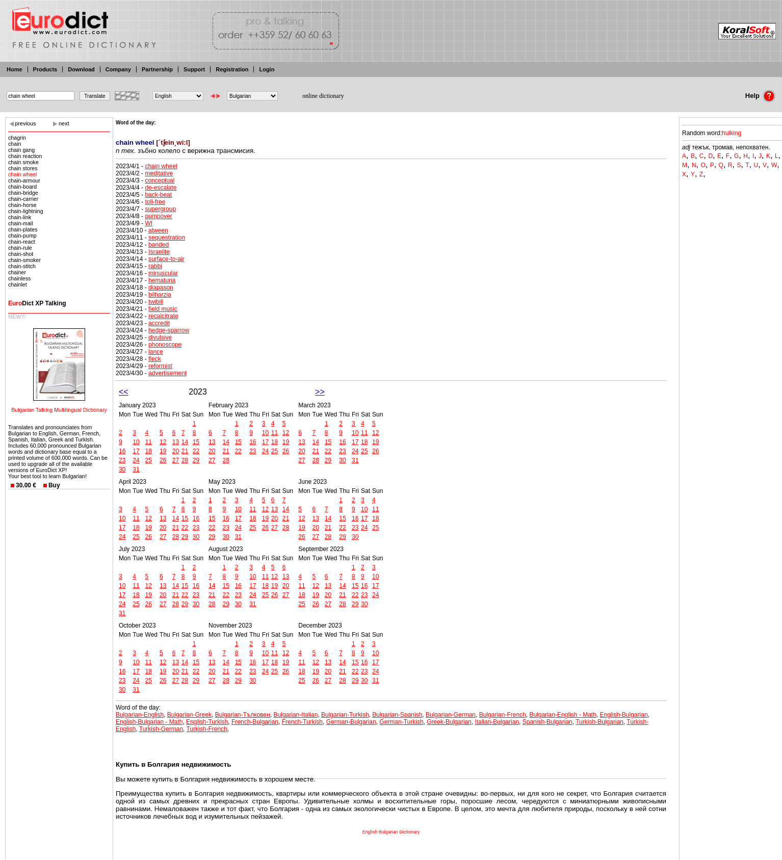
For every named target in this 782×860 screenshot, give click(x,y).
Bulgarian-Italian (296, 714)
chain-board (22, 187)
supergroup (160, 209)
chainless (19, 278)
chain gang (21, 150)
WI (148, 223)
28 (184, 460)
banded (158, 244)
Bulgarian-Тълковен (242, 714)
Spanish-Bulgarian (547, 721)
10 (136, 442)
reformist (160, 366)
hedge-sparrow (168, 330)
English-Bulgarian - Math (149, 721)
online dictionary (323, 95)
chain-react (21, 242)
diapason (160, 287)
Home (14, 69)
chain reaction (25, 156)
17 (136, 451)
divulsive (160, 337)
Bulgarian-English (140, 714)
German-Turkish (401, 721)
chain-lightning (25, 211)
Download (81, 69)
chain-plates (22, 229)
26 (163, 460)
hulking (731, 133)
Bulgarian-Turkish (345, 714)
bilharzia (159, 294)
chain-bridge (23, 193)
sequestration (166, 237)
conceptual (159, 180)
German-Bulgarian (351, 721)
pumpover (158, 216)
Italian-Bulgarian (497, 721)
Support (194, 69)
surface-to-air (166, 259)
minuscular (163, 273)
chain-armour (24, 180)
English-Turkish (207, 721)
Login (266, 69)
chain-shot (20, 254)
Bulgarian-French (502, 714)
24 (136, 460)
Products (45, 69)
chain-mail (20, 223)
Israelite (159, 251)
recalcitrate (163, 316)
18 (148, 451)
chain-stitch (22, 266)
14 (184, 442)
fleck (154, 358)
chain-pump (22, 235)
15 (196, 442)
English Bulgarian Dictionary (391, 832)
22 (196, 451)
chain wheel (22, 174)
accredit (159, 323)
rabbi (155, 266)
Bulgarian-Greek (189, 714)
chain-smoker (24, 260)
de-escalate (160, 187)
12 (163, 442)
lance (155, 351)
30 (122, 469)
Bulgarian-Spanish (397, 714)
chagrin (17, 138)
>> (320, 391)
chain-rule (20, 248)
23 (122, 460)
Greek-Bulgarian (449, 721)
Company (118, 69)
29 (196, 460)
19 (163, 451)
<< (123, 391)
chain (14, 144)
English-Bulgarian (624, 714)
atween (158, 230)
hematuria (161, 280)
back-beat (158, 194)
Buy (54, 485)
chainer (17, 272)
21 (184, 451)
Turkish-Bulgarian (599, 721)
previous (25, 123)
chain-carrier (23, 199)
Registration (232, 69)
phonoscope (164, 344)
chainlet (17, 284)
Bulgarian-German (451, 714)
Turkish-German (161, 729)
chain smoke (23, 162)
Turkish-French (207, 729)
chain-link (19, 217)
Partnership (157, 69)
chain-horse (22, 205)
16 (122, 451)
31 (136, 469)
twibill (155, 301)
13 (175, 442)
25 (148, 460)
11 (148, 442)
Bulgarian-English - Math (562, 714)
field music (162, 308)
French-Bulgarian (254, 721)
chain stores (22, 168)
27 (175, 460)
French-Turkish (302, 721)
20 (175, 451)
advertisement (167, 373)
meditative (159, 173)
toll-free (155, 201)
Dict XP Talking (37, 303)
